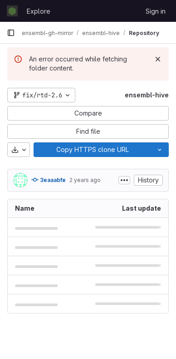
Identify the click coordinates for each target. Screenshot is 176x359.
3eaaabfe (48, 179)
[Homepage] (12, 11)
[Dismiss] (157, 59)
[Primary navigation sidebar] (11, 32)
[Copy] (92, 149)
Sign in (156, 11)
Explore (38, 11)
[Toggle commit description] (124, 180)
